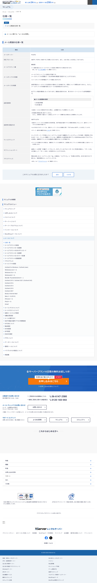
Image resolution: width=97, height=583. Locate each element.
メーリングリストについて (12, 307)
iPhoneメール (9, 299)
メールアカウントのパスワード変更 (15, 256)
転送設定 (7, 326)
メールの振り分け (10, 318)
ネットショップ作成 (54, 566)
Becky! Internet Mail (11, 293)
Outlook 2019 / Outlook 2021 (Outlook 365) (18, 280)
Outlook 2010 (9, 288)
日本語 (46, 543)
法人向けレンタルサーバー (56, 558)
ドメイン (51, 561)
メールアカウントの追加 (12, 245)
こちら (48, 130)
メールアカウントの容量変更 (13, 258)
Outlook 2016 (9, 283)
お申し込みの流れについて (49, 386)
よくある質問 (41, 69)
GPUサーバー (6, 572)
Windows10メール (10, 272)
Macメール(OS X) (10, 296)
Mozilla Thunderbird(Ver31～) (14, 278)
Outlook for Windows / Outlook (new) (16, 267)
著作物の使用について (76, 533)
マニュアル (58, 420)
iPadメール (8, 301)
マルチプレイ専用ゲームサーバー (57, 574)
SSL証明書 (51, 563)
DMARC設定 (8, 334)
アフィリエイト (88, 533)
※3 (37, 2)
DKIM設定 (8, 328)
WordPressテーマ (53, 577)
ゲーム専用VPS (53, 569)
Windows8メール (10, 275)
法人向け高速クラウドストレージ (11, 566)
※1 (20, 1)
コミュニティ (81, 420)
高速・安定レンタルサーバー (10, 558)
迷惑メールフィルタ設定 (12, 313)
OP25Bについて (9, 323)
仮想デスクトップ (53, 572)
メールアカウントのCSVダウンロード (15, 250)
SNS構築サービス (7, 574)
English (51, 543)
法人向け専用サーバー (8, 563)
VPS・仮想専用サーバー (9, 561)
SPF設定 (7, 331)
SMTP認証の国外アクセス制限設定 (15, 321)
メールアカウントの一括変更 (13, 253)
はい (57, 175)
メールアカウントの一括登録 (13, 248)
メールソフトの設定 (10, 263)
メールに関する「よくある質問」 (18, 34)
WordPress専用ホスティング (56, 580)
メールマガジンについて (12, 310)
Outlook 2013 (9, 285)
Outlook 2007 (9, 291)
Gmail (7, 304)
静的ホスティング (7, 577)
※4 (54, 2)
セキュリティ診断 (7, 580)
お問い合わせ (37, 407)
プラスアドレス (42, 161)
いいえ (69, 175)
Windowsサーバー (7, 569)
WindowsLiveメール (11, 270)
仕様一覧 (7, 242)
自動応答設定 (9, 315)
